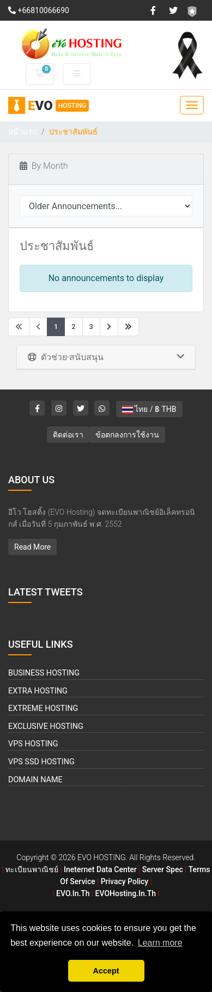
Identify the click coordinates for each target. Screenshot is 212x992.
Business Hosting (44, 673)
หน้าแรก (22, 132)
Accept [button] (106, 970)
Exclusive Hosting (45, 726)
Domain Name (35, 779)
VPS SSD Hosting (41, 761)
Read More (32, 547)
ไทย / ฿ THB (149, 409)
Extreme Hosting (43, 708)
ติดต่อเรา (68, 434)
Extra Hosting (38, 691)
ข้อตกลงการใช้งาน (127, 434)
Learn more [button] (160, 942)
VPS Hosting (33, 743)
